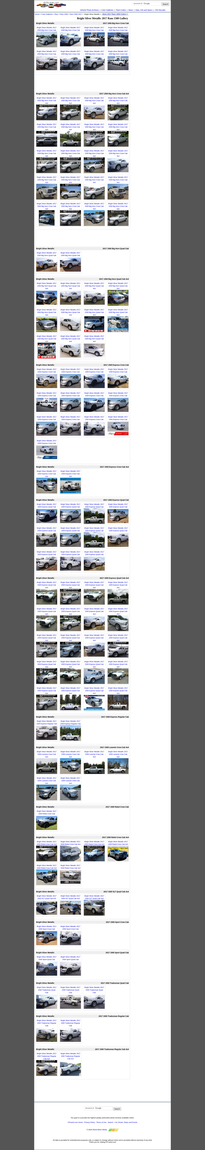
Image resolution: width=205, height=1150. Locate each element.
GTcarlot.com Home (75, 1122)
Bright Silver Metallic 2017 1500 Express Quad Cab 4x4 (46, 593)
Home (37, 14)
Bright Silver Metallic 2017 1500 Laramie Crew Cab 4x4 (46, 762)
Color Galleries (107, 10)
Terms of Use (101, 1122)
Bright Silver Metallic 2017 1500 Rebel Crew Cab (46, 820)
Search (110, 1122)
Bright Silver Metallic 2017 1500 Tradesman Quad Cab (46, 998)
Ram (56, 14)
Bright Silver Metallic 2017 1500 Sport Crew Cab (46, 935)
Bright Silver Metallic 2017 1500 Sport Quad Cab (46, 966)
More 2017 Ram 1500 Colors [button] (115, 14)
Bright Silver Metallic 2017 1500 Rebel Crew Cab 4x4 (46, 851)
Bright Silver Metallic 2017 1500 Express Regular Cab (46, 730)
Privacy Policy (89, 1122)
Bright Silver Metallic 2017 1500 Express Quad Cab (46, 513)
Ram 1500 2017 (76, 14)
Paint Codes (121, 10)
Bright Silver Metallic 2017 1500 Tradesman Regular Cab (46, 1031)
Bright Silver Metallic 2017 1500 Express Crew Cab (46, 378)
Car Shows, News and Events (126, 1122)
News (130, 10)
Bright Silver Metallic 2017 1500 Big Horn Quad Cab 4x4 (46, 294)
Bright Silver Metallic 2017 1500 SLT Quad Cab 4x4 (46, 905)
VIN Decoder (160, 10)
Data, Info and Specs (144, 10)
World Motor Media (100, 1130)
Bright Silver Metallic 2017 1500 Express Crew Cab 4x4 (46, 481)
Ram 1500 (64, 14)
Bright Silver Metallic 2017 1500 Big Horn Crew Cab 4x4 (46, 108)
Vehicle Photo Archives (89, 10)
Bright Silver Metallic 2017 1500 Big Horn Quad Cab (46, 262)
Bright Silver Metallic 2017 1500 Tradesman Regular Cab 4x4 (46, 1064)
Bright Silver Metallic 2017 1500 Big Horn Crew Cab (46, 37)
